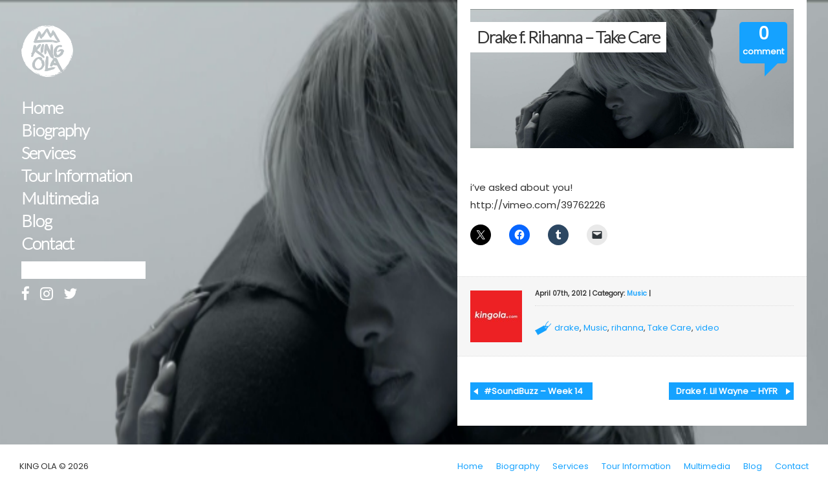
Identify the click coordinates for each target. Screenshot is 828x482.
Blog (36, 221)
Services (48, 153)
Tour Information (76, 175)
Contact (47, 243)
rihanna (627, 328)
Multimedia (59, 198)
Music (637, 293)
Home (42, 107)
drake (567, 328)
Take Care (670, 328)
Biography (55, 130)
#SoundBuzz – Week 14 (533, 391)
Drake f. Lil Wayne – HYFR (727, 391)
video (707, 328)
